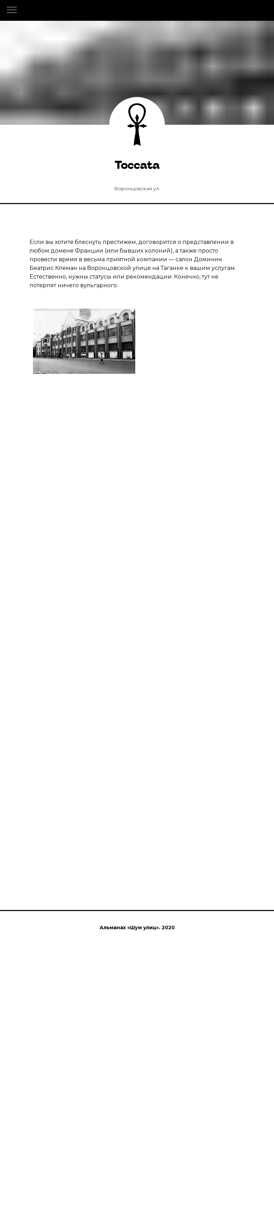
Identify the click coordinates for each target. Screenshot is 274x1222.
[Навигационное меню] (12, 10)
